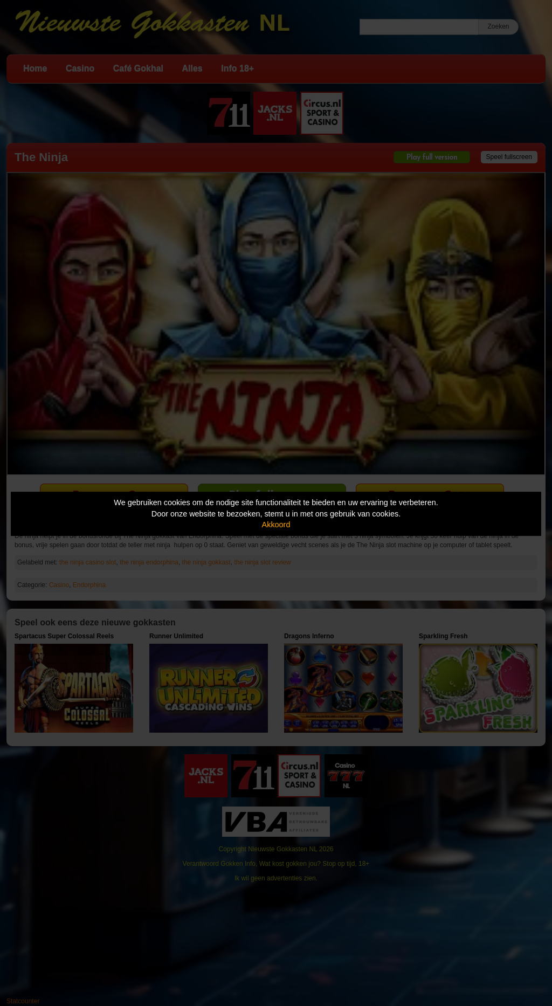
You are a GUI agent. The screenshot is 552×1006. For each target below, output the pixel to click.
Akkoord (276, 524)
